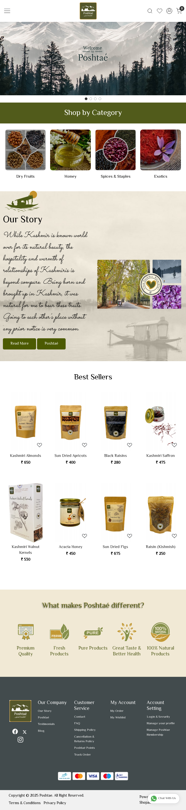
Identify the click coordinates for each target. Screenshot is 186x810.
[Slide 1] (90, 98)
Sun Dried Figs (115, 547)
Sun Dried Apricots (70, 456)
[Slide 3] (100, 98)
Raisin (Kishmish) (160, 547)
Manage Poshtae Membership (158, 732)
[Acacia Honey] (70, 512)
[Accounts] (169, 11)
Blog (41, 731)
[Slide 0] (86, 98)
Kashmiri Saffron (160, 456)
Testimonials (46, 724)
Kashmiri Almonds (25, 456)
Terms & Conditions (25, 803)
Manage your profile (161, 723)
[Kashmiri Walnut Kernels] (25, 512)
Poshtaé (51, 344)
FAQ (77, 723)
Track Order (82, 754)
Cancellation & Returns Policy (84, 739)
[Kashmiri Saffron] (160, 422)
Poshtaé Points (84, 748)
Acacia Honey (70, 547)
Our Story (45, 711)
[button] (14, 58)
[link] (150, 11)
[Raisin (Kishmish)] (160, 512)
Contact (79, 716)
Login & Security (158, 716)
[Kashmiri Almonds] (25, 422)
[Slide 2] (95, 98)
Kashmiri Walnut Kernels (25, 550)
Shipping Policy (85, 730)
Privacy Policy (55, 803)
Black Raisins (115, 456)
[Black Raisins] (115, 422)
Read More (19, 344)
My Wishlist (118, 717)
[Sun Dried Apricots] (70, 422)
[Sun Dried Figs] (115, 512)
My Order (117, 711)
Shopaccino (149, 803)
